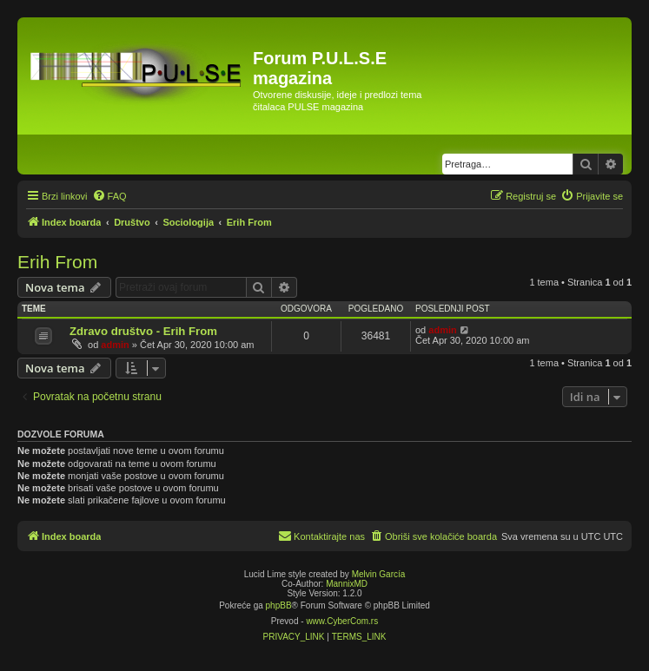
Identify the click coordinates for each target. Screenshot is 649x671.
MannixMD (347, 584)
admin (115, 344)
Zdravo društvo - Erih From (143, 331)
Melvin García (379, 574)
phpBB (279, 605)
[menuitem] (109, 196)
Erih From (57, 262)
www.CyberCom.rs (342, 621)
